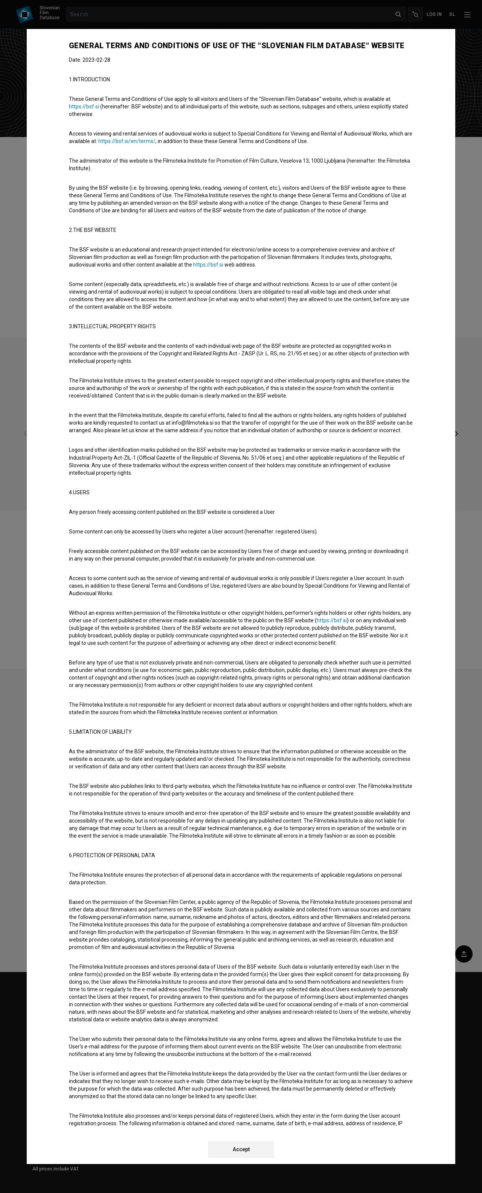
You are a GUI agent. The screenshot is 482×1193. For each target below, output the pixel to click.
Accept (241, 1149)
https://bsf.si (84, 107)
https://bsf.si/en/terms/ (127, 141)
